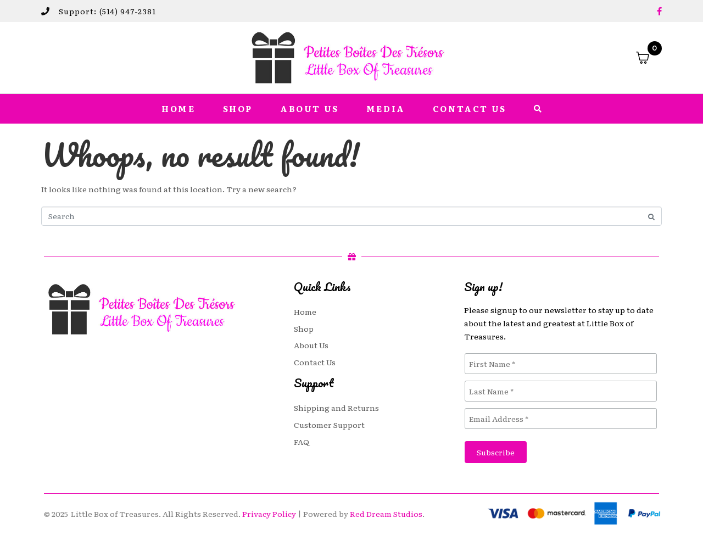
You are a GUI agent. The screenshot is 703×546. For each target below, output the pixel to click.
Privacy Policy (269, 513)
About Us (309, 109)
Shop (238, 109)
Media (385, 109)
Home (178, 109)
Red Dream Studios (386, 513)
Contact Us (469, 109)
